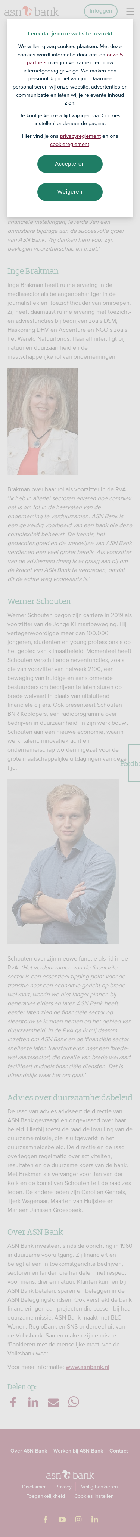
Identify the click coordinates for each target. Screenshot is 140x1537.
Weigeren (70, 192)
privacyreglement (80, 136)
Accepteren (70, 164)
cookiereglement (69, 144)
